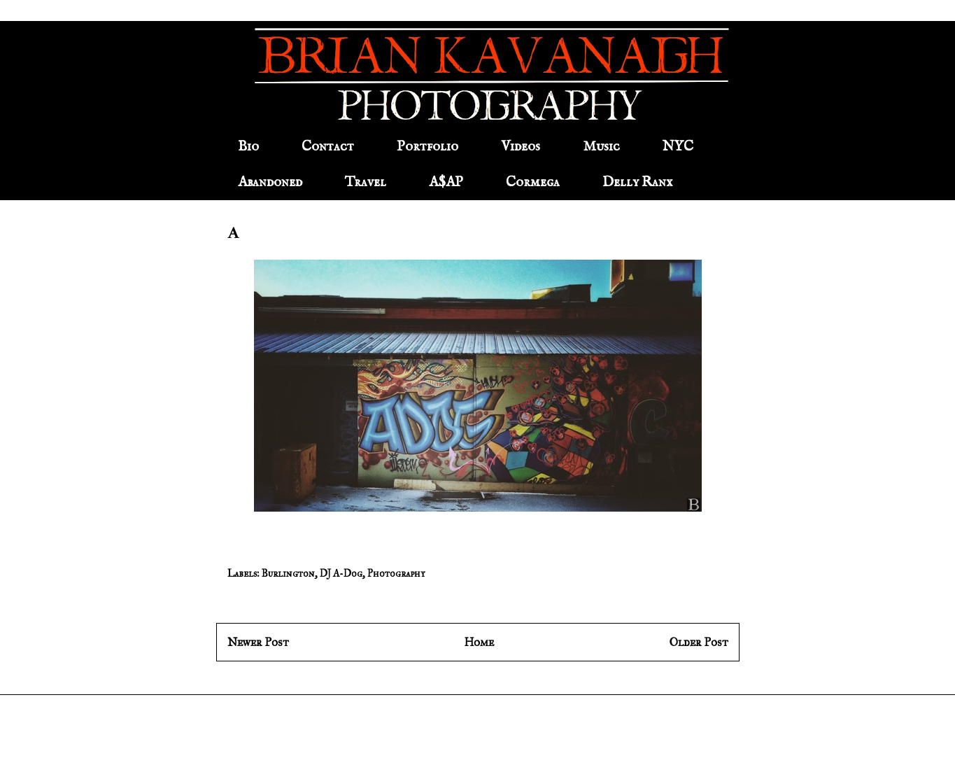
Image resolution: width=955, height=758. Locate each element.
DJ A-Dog (341, 574)
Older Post (699, 642)
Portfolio (427, 146)
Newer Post (258, 642)
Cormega (533, 182)
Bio (248, 146)
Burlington (288, 574)
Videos (520, 146)
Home (479, 642)
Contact (328, 146)
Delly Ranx (637, 182)
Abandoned (270, 182)
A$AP (446, 182)
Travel (365, 182)
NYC (678, 146)
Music (601, 146)
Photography (396, 574)
